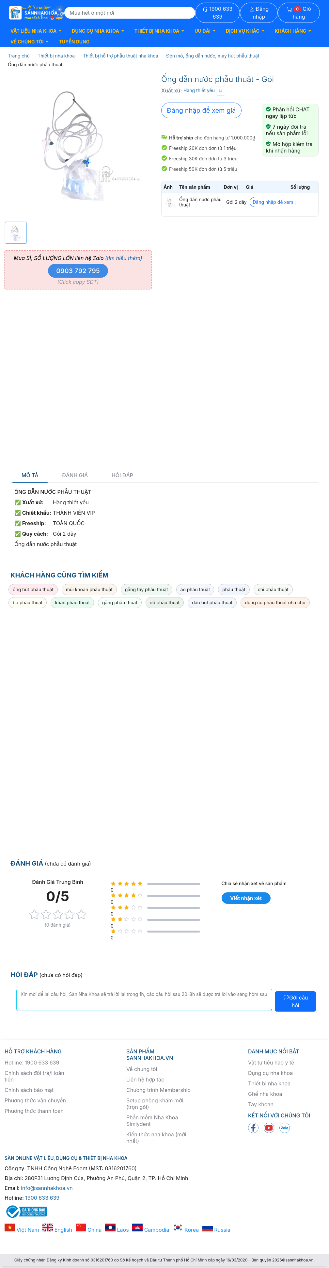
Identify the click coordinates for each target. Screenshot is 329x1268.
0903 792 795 (78, 271)
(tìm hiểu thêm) (123, 258)
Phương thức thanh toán (34, 1111)
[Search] (129, 13)
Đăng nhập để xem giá (201, 110)
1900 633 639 (217, 13)
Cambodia (150, 1230)
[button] (36, 30)
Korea (186, 1230)
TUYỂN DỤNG (74, 41)
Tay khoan (261, 1104)
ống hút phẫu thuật (33, 589)
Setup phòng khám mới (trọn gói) (154, 1103)
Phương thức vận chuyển (35, 1100)
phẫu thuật (233, 589)
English (57, 1230)
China (89, 1230)
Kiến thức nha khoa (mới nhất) (156, 1137)
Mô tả (30, 475)
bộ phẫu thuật (27, 602)
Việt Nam (22, 1230)
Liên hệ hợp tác (145, 1079)
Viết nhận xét (245, 898)
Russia (216, 1230)
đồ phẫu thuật (165, 602)
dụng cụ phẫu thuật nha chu (275, 602)
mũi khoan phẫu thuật (89, 589)
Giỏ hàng (299, 13)
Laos (117, 1230)
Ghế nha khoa (265, 1094)
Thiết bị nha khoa (269, 1083)
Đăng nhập (259, 13)
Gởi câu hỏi (295, 1001)
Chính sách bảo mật (29, 1090)
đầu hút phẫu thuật (212, 602)
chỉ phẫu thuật (273, 589)
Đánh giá (75, 475)
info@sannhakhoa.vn (47, 1188)
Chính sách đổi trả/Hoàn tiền (34, 1076)
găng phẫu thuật (119, 602)
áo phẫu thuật (195, 589)
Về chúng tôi (141, 1069)
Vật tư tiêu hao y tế (271, 1062)
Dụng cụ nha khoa (270, 1073)
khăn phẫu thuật (72, 602)
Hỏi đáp (122, 475)
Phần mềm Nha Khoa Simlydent (152, 1120)
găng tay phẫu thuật (146, 589)
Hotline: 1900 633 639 (32, 1062)
